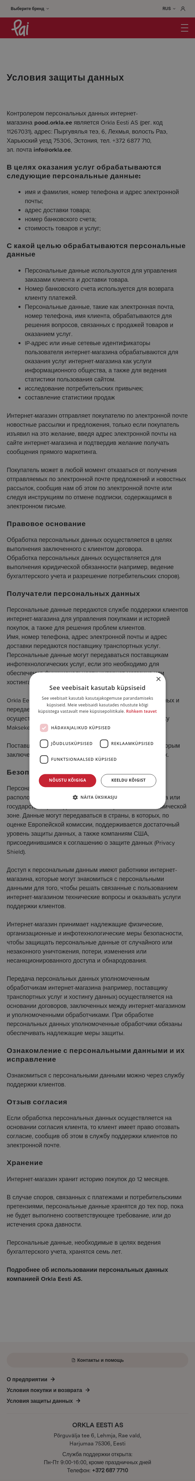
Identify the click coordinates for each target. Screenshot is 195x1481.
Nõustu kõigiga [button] (67, 780)
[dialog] (97, 740)
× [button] (158, 679)
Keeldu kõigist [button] (128, 780)
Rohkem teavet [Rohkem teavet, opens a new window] (141, 711)
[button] (97, 797)
